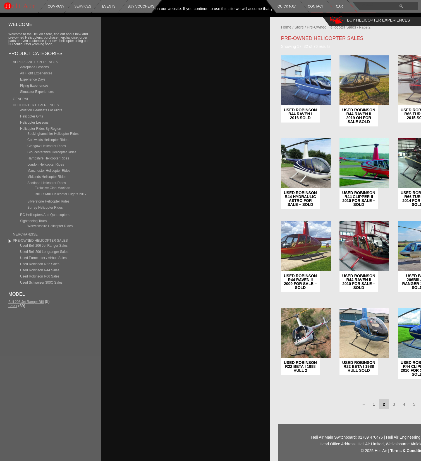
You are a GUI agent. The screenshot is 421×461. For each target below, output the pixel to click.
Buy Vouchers (141, 6)
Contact (316, 6)
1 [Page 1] (411, 404)
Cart (340, 6)
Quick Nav (287, 6)
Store (336, 27)
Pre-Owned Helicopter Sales (369, 27)
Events (108, 6)
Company (56, 6)
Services (82, 6)
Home (324, 27)
